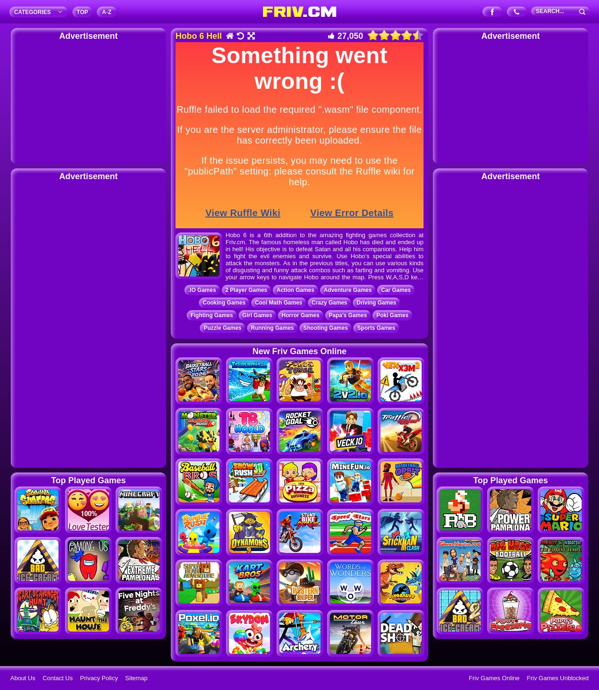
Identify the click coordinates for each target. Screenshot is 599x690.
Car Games (395, 290)
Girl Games (257, 315)
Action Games (295, 290)
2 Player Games (246, 290)
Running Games (272, 328)
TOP (82, 12)
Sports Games (376, 328)
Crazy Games (329, 302)
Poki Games (392, 315)
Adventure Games (348, 290)
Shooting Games (325, 328)
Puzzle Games (222, 328)
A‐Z (106, 12)
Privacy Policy (99, 678)
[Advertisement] (88, 100)
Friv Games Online (494, 678)
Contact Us (58, 678)
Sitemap (136, 678)
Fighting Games (211, 315)
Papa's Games (348, 315)
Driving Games (376, 302)
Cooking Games (224, 302)
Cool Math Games (278, 302)
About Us (22, 678)
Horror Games (301, 315)
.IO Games (202, 290)
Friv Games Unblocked (558, 678)
